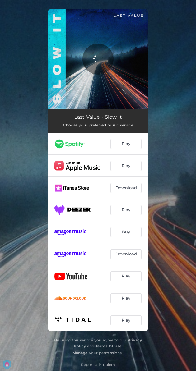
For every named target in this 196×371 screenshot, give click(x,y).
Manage (80, 352)
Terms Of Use (109, 346)
